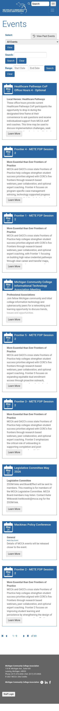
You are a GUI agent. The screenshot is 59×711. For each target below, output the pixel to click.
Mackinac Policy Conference (32, 524)
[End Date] (36, 68)
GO (53, 4)
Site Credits (22, 677)
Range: (9, 68)
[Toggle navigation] (52, 10)
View (9, 47)
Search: (9, 54)
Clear (21, 60)
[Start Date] (20, 68)
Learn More (14, 133)
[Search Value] (40, 4)
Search (10, 60)
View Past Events (44, 36)
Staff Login (9, 694)
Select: (9, 35)
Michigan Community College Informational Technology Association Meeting (33, 285)
